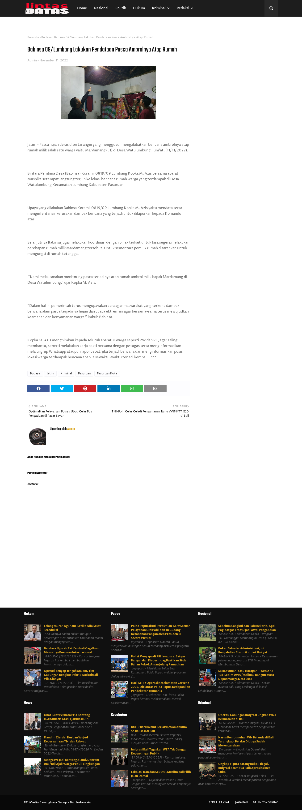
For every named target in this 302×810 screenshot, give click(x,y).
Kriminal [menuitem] (159, 8)
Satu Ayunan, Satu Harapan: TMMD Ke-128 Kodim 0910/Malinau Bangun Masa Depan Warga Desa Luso (246, 675)
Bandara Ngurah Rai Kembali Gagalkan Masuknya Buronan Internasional (71, 650)
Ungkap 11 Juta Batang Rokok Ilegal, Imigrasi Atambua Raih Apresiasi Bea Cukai (244, 768)
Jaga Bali (241, 802)
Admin (32, 60)
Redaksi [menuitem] (183, 8)
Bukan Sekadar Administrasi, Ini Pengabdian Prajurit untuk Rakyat (242, 650)
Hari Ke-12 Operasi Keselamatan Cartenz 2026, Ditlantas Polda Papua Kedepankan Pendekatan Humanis (160, 687)
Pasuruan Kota (107, 374)
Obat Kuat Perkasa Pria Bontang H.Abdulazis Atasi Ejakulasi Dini (67, 717)
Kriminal (66, 374)
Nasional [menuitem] (101, 8)
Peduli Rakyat (219, 802)
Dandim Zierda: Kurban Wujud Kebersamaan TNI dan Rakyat (66, 739)
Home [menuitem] (82, 8)
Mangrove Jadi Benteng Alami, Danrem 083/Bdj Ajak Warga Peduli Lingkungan (72, 762)
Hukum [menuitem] (139, 8)
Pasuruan (84, 374)
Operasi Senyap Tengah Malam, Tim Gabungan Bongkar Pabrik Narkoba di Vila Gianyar (71, 675)
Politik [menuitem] (120, 8)
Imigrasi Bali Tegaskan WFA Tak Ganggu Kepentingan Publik (158, 751)
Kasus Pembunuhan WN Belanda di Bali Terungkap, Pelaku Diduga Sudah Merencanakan (246, 741)
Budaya (46, 37)
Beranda (33, 37)
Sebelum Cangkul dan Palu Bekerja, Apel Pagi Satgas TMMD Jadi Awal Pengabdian (247, 628)
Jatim (50, 374)
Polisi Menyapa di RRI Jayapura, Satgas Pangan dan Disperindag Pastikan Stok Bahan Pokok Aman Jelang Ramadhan (158, 660)
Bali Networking (265, 802)
